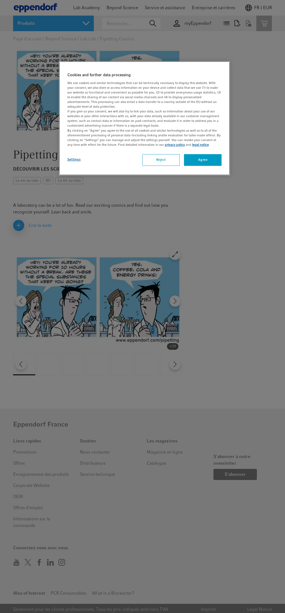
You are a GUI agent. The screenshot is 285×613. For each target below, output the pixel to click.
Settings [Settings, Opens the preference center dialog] (74, 159)
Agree (203, 160)
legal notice (200, 145)
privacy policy (175, 145)
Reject (161, 160)
